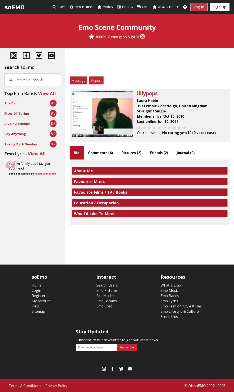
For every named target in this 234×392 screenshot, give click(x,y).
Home (37, 285)
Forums (125, 7)
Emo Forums (106, 301)
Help (35, 306)
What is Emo (165, 7)
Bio (76, 152)
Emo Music (169, 290)
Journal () (186, 152)
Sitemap (38, 311)
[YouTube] (51, 56)
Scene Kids (169, 316)
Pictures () (131, 152)
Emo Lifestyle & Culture (180, 311)
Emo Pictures (81, 7)
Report (96, 80)
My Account (41, 301)
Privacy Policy (56, 385)
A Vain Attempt (17, 123)
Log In (199, 7)
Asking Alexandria (45, 173)
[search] (32, 79)
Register (38, 295)
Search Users (107, 285)
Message (78, 80)
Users (58, 7)
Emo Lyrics (169, 301)
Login (36, 290)
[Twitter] (39, 56)
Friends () (159, 152)
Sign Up (219, 7)
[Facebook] (26, 56)
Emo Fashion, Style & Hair (181, 306)
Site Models (105, 295)
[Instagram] (142, 36)
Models (105, 7)
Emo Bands (170, 295)
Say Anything (15, 134)
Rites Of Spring (16, 113)
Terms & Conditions (25, 385)
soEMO (14, 7)
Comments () (100, 152)
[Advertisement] (150, 63)
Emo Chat (104, 306)
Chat (143, 7)
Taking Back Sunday (20, 144)
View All (47, 93)
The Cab (11, 103)
